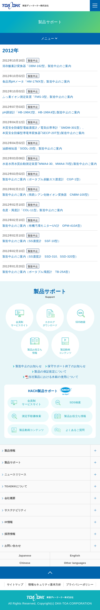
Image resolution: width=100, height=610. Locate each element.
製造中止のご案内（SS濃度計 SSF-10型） (31, 241)
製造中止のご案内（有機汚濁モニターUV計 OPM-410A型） (42, 225)
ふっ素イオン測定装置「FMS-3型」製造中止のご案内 (37, 96)
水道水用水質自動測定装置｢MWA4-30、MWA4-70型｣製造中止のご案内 (49, 163)
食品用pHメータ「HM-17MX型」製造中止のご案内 (36, 81)
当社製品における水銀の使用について (51, 376)
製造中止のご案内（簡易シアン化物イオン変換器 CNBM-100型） (46, 194)
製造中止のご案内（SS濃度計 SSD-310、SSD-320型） (40, 256)
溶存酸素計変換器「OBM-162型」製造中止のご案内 (36, 66)
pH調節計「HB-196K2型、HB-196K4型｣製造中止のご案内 (41, 112)
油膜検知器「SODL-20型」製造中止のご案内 (32, 148)
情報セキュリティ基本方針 (44, 584)
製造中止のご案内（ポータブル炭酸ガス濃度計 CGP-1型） (42, 179)
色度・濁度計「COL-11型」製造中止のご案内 (32, 210)
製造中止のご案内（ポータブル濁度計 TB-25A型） (36, 271)
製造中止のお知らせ (28, 366)
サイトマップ (15, 584)
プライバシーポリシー (79, 584)
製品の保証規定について (50, 371)
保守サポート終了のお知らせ (67, 366)
